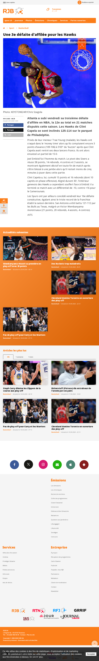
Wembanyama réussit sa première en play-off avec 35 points (22, 265)
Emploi (5, 578)
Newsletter (55, 591)
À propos (54, 553)
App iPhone (70, 464)
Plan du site (31, 635)
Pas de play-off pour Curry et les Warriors (24, 334)
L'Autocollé (55, 528)
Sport (11, 28)
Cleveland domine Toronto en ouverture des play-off (72, 299)
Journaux (19, 20)
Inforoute (6, 574)
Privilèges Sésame (9, 561)
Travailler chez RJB (57, 570)
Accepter (91, 654)
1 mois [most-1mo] (30, 357)
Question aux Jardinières (59, 520)
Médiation (54, 578)
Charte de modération (59, 582)
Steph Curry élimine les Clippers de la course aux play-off (22, 389)
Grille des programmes (59, 498)
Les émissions (56, 485)
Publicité (54, 565)
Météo (5, 565)
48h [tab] (8, 357)
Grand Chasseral (56, 502)
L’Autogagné (55, 524)
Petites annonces (9, 570)
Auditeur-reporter (86, 2)
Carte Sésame (56, 561)
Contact (53, 587)
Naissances (55, 515)
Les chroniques (56, 490)
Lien (8, 135)
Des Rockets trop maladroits (66, 263)
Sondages (54, 532)
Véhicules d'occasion (10, 553)
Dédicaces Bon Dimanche (60, 511)
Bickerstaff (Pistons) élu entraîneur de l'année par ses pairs (71, 389)
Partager (9, 125)
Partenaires (55, 574)
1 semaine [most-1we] (19, 357)
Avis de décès (7, 582)
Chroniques (52, 20)
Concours (54, 537)
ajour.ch (8, 20)
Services (64, 20)
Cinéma (5, 557)
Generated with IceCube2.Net (27, 640)
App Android (84, 464)
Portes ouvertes (78, 20)
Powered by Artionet (10, 640)
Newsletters (57, 464)
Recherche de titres (58, 494)
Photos (29, 20)
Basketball (23, 28)
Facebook (14, 464)
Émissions (39, 20)
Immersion (55, 507)
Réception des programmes (60, 557)
